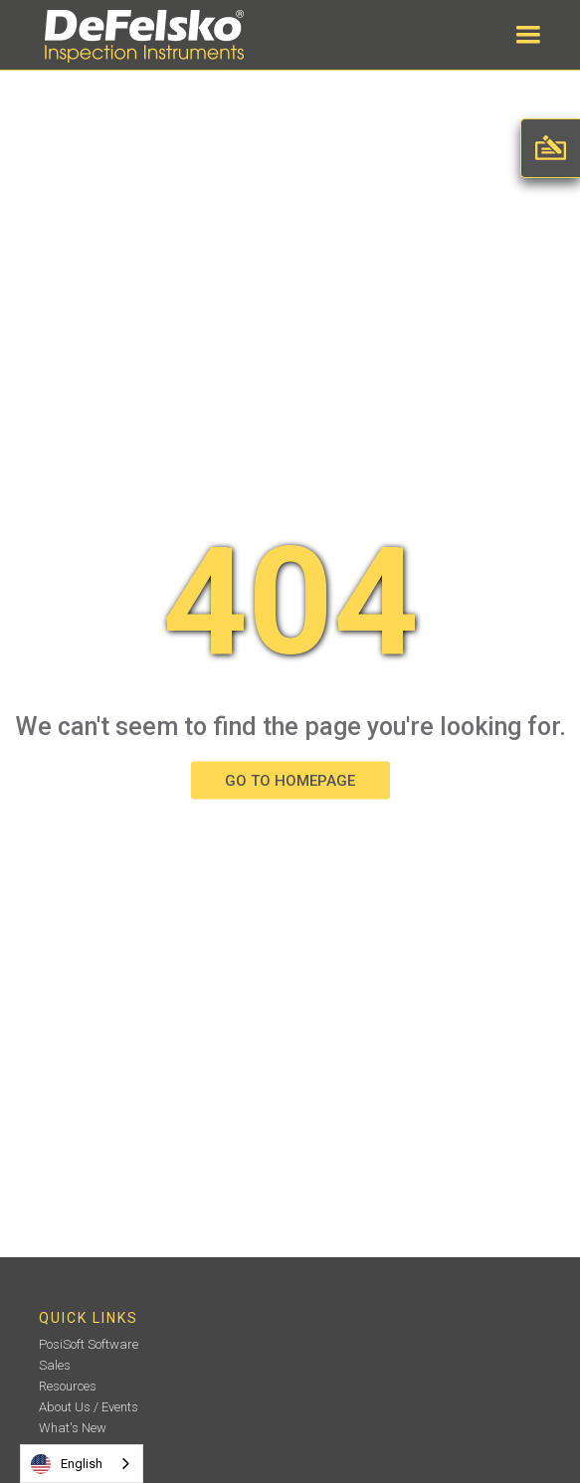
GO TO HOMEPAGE (290, 781)
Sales (55, 1365)
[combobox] (81, 1463)
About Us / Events (88, 1406)
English (66, 1464)
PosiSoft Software (88, 1344)
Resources (68, 1386)
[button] (528, 35)
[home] (139, 36)
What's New (72, 1427)
